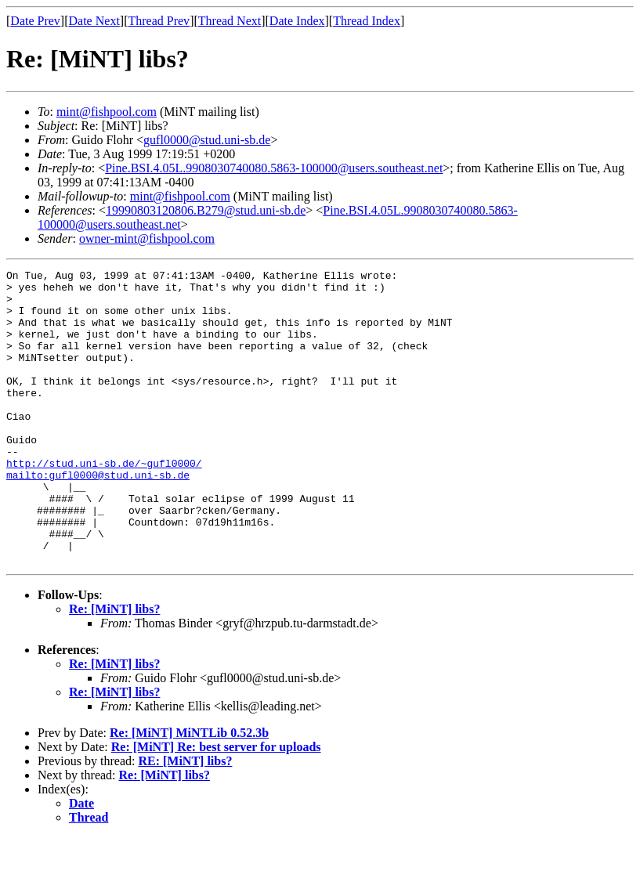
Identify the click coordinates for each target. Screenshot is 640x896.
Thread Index (366, 20)
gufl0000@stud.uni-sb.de (206, 139)
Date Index (297, 20)
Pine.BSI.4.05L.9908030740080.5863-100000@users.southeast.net (274, 168)
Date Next (94, 20)
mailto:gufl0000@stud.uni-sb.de (98, 517)
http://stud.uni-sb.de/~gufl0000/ (104, 503)
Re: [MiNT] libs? (114, 667)
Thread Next (229, 20)
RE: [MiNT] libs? (185, 819)
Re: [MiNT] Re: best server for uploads (216, 805)
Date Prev (35, 20)
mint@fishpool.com (106, 111)
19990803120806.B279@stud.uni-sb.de (206, 210)
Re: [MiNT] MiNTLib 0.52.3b (189, 791)
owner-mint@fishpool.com (147, 238)
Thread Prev (159, 20)
